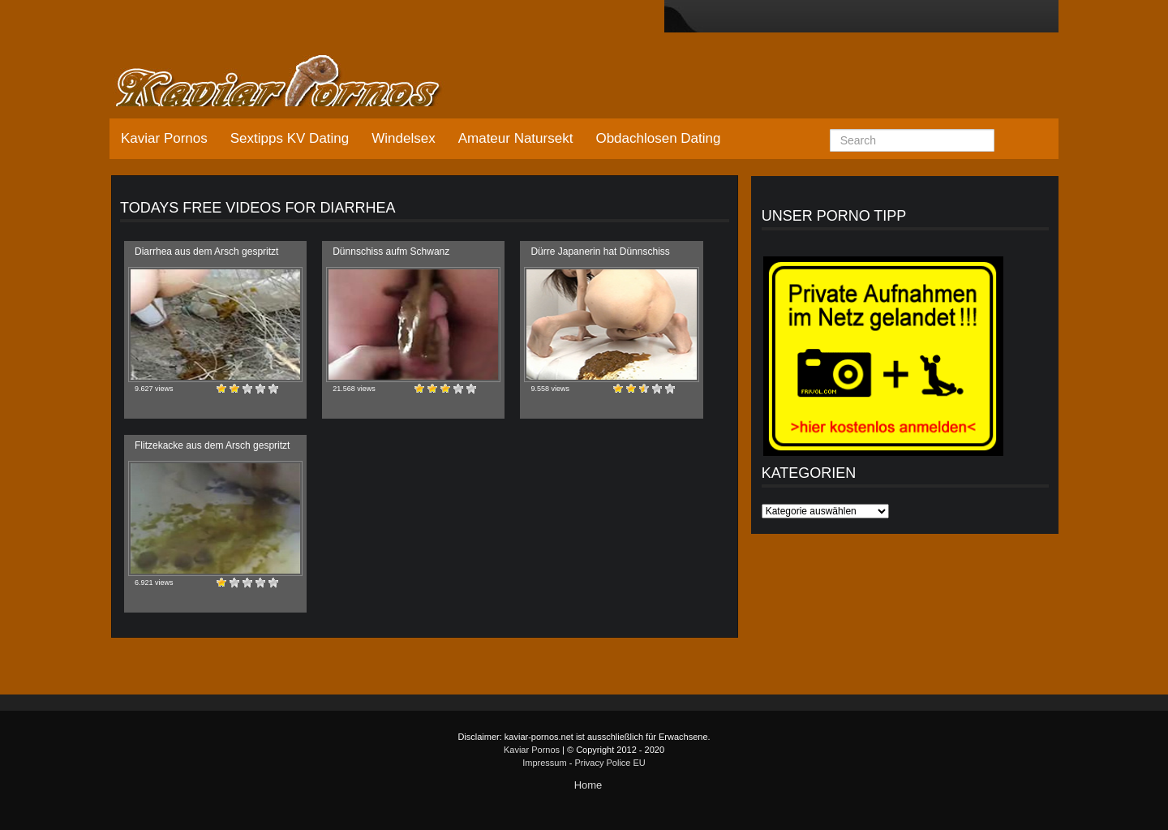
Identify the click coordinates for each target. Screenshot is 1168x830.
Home (588, 785)
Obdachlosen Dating (657, 138)
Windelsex (403, 138)
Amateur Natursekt (515, 138)
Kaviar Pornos (164, 138)
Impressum (544, 763)
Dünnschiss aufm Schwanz (391, 251)
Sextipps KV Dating (289, 138)
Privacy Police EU (609, 763)
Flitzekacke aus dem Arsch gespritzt (212, 445)
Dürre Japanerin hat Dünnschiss (599, 251)
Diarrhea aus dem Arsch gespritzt (206, 251)
